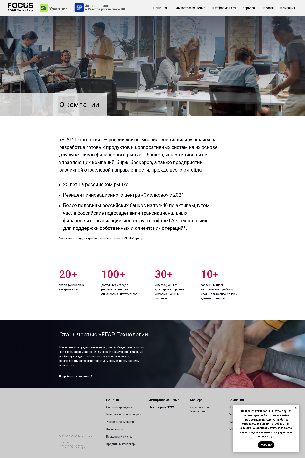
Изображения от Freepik (72, 447)
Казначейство (115, 429)
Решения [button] (160, 8)
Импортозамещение (190, 8)
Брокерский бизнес (119, 436)
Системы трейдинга (119, 407)
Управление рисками (120, 422)
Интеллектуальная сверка (123, 414)
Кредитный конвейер (120, 444)
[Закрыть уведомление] (296, 408)
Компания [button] (287, 8)
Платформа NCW (224, 8)
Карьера (249, 8)
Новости (267, 8)
